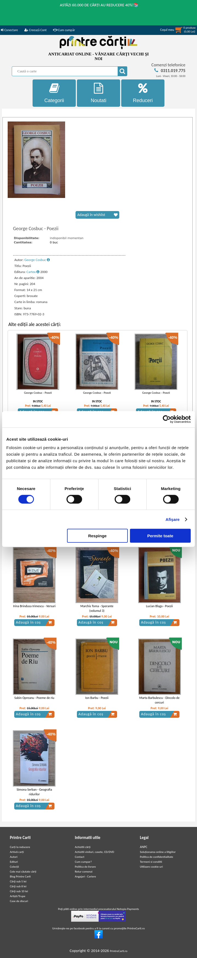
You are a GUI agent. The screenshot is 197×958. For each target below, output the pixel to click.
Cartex (33, 272)
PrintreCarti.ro (119, 951)
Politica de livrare (85, 866)
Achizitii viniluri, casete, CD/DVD (94, 852)
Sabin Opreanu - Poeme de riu (34, 698)
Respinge (97, 535)
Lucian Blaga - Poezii (159, 606)
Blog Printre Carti (20, 876)
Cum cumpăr (64, 30)
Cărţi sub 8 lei (18, 886)
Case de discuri (19, 901)
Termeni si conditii (151, 862)
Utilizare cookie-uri (151, 866)
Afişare (173, 519)
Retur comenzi (83, 871)
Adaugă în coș (34, 622)
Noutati (98, 93)
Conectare (9, 30)
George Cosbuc (37, 260)
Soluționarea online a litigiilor (158, 852)
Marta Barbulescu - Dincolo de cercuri (159, 700)
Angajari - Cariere (85, 876)
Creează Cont (35, 30)
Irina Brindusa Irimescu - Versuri (34, 606)
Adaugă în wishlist (97, 215)
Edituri (14, 862)
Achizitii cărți (83, 847)
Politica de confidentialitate (156, 857)
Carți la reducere (20, 847)
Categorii (54, 93)
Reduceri (142, 93)
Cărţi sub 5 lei (18, 881)
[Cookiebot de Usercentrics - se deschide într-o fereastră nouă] (167, 419)
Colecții (14, 866)
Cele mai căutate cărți (23, 871)
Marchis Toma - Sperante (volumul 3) (97, 608)
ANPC (143, 847)
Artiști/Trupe (17, 896)
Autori (14, 857)
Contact (80, 857)
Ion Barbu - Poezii (97, 698)
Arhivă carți (17, 852)
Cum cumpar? (83, 862)
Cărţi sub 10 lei (19, 891)
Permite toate (160, 535)
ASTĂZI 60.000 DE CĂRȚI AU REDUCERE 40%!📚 (99, 4)
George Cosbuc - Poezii (38, 393)
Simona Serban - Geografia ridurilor (34, 792)
